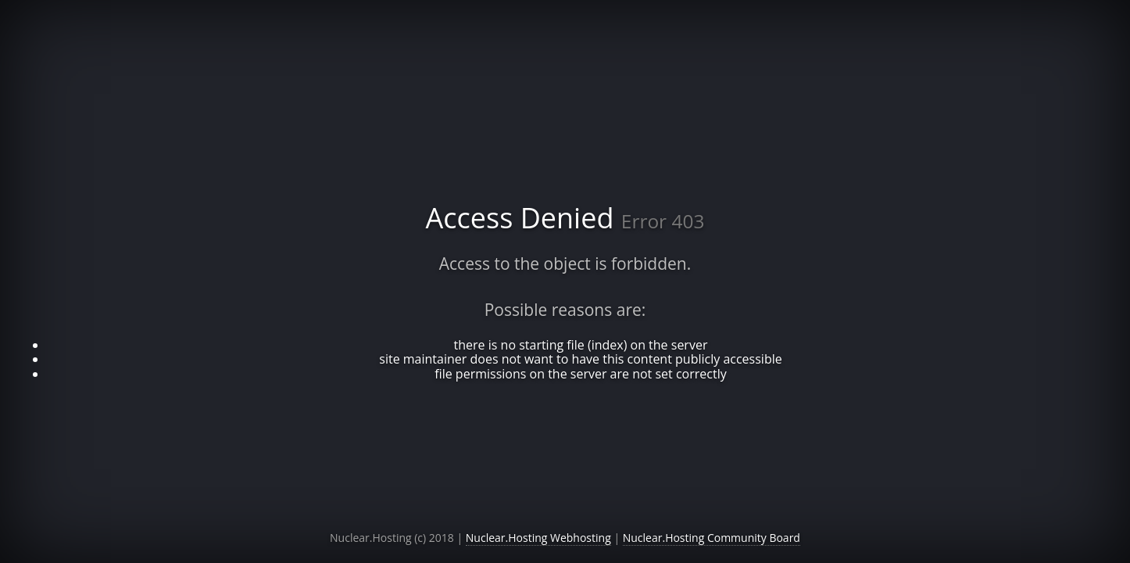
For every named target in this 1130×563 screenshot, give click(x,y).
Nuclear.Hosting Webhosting (538, 537)
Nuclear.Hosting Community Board (711, 537)
